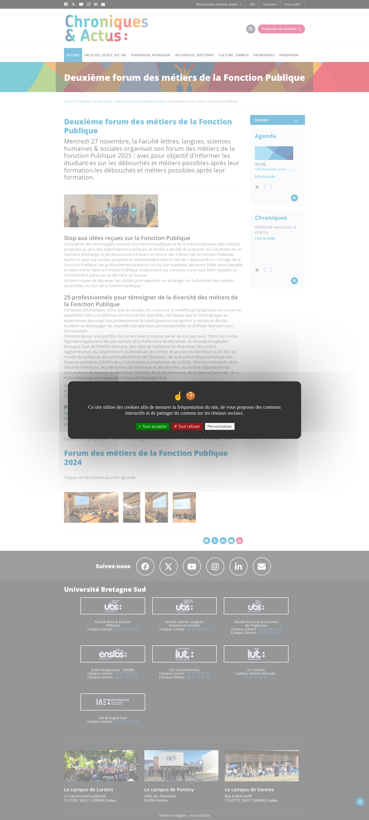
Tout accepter (152, 426)
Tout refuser (187, 426)
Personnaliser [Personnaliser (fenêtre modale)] (219, 426)
